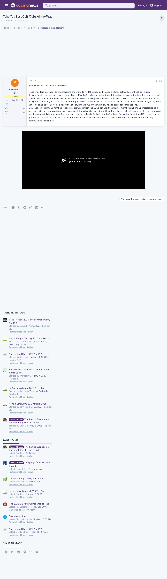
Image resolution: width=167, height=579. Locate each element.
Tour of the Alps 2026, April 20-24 (138, 342)
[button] (6, 5)
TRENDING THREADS (126, 176)
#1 (108, 81)
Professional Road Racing (133, 195)
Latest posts (122, 303)
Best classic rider (129, 379)
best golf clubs (67, 95)
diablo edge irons (69, 133)
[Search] (89, 5)
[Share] (103, 80)
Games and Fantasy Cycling (134, 373)
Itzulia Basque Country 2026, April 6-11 (141, 201)
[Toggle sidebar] (161, 18)
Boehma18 (11, 20)
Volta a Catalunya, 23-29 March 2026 (139, 267)
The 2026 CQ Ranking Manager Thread (141, 367)
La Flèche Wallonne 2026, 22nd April (139, 251)
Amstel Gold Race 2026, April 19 (137, 217)
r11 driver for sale (94, 98)
